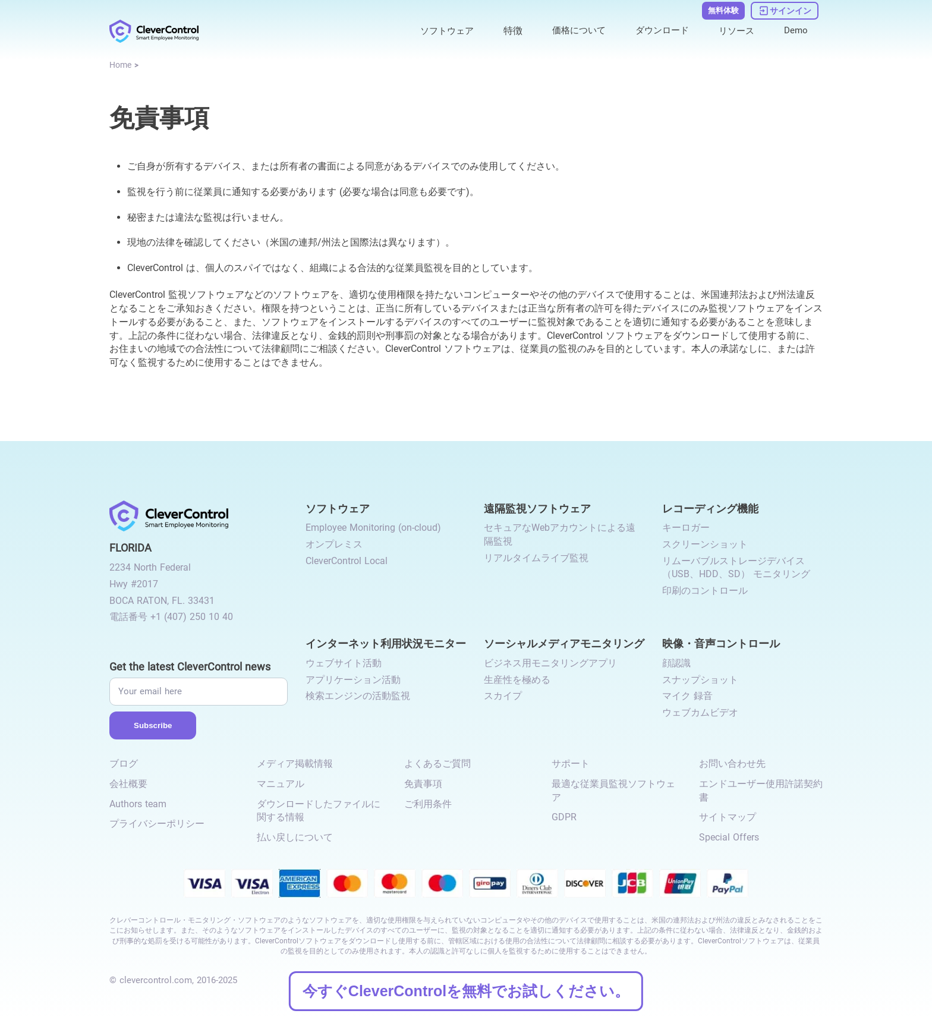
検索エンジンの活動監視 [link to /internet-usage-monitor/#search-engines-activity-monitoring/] (358, 695)
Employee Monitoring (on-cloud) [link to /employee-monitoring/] (373, 527)
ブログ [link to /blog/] (123, 763)
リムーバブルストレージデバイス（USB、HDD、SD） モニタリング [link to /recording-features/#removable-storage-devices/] (736, 567)
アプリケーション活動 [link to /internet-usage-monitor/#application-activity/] (353, 679)
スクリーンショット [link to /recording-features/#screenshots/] (705, 544)
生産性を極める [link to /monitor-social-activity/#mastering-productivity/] (517, 679)
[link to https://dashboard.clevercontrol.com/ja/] (784, 11)
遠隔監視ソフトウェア (537, 507)
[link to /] (154, 31)
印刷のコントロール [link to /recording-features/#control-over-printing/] (705, 590)
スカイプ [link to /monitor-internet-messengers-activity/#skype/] (503, 695)
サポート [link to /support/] (571, 763)
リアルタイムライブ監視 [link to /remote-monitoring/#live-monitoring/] (536, 557)
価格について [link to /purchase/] (570, 30)
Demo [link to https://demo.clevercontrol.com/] (795, 30)
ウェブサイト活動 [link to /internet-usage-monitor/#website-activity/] (344, 663)
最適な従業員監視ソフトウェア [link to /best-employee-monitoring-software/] (613, 790)
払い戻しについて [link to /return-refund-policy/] (295, 837)
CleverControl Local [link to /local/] (347, 560)
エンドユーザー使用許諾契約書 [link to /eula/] (761, 790)
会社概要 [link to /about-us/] (128, 783)
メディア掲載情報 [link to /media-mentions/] (295, 763)
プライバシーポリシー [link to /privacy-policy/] (156, 823)
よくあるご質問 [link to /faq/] (437, 763)
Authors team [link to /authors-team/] (137, 804)
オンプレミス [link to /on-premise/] (334, 544)
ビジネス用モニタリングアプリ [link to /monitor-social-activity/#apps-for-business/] (550, 663)
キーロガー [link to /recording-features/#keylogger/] (686, 527)
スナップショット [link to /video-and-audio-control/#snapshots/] (700, 679)
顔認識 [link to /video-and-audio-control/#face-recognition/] (676, 663)
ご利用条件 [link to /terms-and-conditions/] (428, 804)
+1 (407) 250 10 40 (191, 616)
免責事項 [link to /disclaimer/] (423, 783)
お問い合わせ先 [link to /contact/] (732, 763)
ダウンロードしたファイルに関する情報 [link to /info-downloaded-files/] (318, 810)
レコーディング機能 (710, 507)
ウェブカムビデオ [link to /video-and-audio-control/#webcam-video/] (700, 712)
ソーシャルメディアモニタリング (564, 642)
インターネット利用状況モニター (386, 642)
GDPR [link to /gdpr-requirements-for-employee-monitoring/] (564, 817)
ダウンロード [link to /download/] (656, 30)
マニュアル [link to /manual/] (280, 783)
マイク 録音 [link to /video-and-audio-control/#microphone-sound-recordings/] (687, 695)
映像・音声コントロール (721, 642)
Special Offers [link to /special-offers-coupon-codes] (729, 837)
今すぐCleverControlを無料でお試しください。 (466, 991)
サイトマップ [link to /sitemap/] (727, 817)
